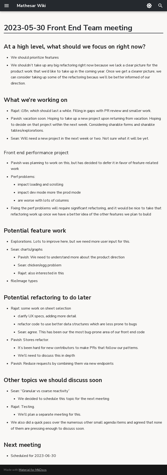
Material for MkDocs (33, 470)
